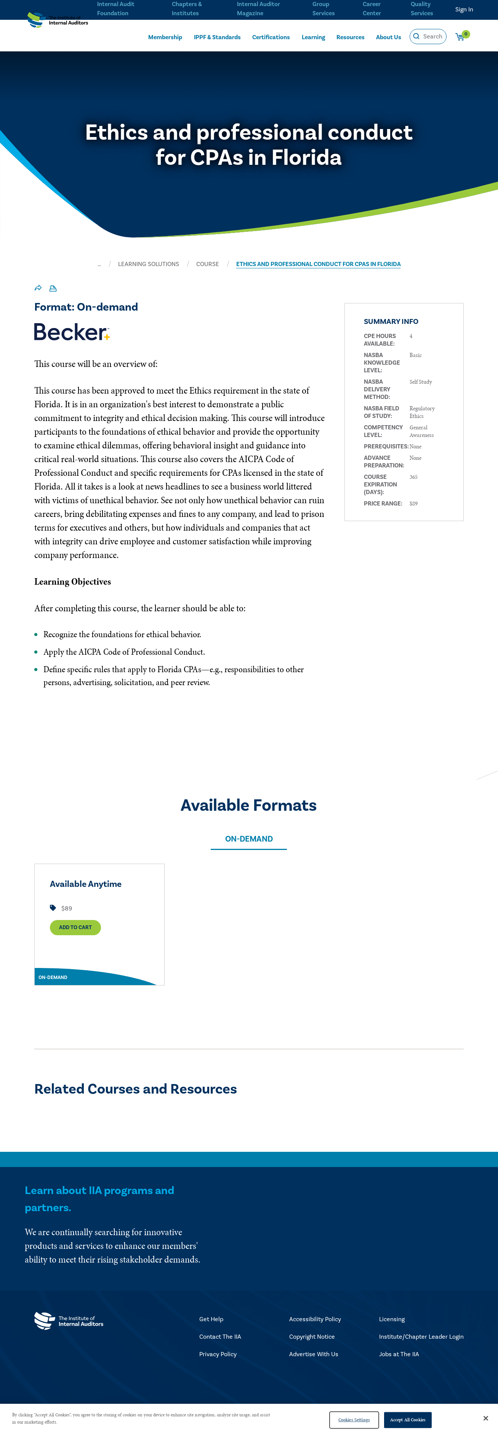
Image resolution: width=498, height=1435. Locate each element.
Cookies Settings (354, 1419)
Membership (165, 37)
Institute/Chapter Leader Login (421, 1337)
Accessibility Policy (315, 1319)
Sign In (464, 9)
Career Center (371, 8)
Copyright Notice (312, 1337)
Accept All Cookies (408, 1419)
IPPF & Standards (217, 37)
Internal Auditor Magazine (257, 8)
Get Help (211, 1319)
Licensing (392, 1319)
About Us (388, 37)
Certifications (271, 37)
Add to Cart (75, 930)
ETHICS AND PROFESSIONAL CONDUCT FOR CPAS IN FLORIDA (318, 264)
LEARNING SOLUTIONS (148, 264)
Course (207, 264)
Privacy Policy (218, 1354)
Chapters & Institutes (186, 8)
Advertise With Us (313, 1354)
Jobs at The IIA (399, 1354)
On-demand (249, 839)
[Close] (485, 1418)
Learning (313, 37)
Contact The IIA (220, 1337)
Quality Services (422, 8)
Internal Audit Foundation (116, 8)
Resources (350, 37)
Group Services (322, 8)
